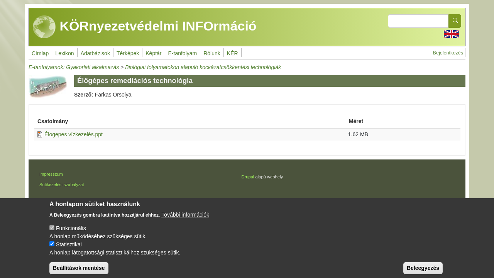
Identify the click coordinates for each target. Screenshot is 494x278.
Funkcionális (71, 234)
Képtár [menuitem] (153, 53)
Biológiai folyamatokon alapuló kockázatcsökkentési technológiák (203, 67)
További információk (185, 220)
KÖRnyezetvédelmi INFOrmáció (145, 27)
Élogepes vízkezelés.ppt (73, 134)
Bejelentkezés (448, 53)
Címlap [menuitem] (40, 53)
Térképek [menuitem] (128, 53)
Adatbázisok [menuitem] (95, 53)
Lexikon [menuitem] (64, 53)
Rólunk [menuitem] (211, 53)
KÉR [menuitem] (232, 53)
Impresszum (51, 174)
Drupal (247, 177)
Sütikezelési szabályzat (61, 184)
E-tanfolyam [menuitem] (182, 53)
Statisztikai (69, 250)
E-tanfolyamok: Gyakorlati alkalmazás (74, 67)
